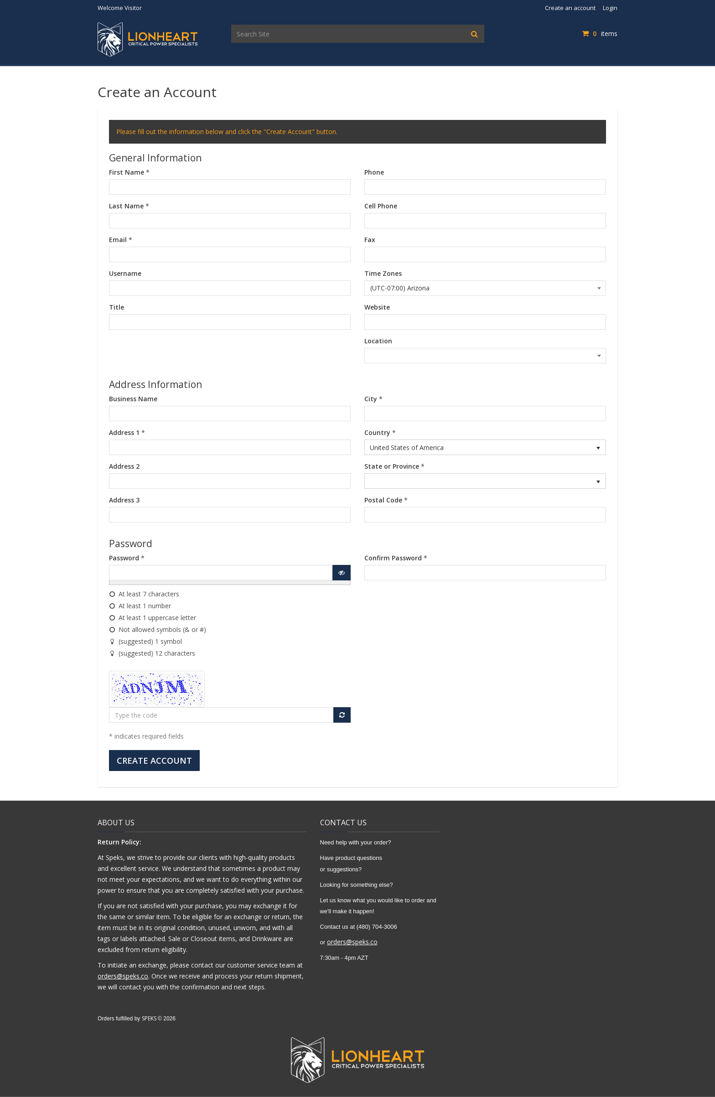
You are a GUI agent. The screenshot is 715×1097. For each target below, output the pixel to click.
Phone (374, 172)
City (370, 398)
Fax (369, 239)
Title (116, 307)
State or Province (391, 466)
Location (378, 340)
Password (124, 558)
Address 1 (124, 432)
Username (125, 273)
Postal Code (383, 500)
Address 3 (124, 500)
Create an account (570, 8)
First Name (126, 172)
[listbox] (485, 447)
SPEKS (149, 1018)
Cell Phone (380, 206)
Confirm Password (393, 558)
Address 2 (124, 466)
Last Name (126, 206)
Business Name (133, 398)
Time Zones (383, 273)
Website (377, 307)
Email (118, 239)
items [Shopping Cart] (599, 33)
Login (610, 8)
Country (377, 432)
